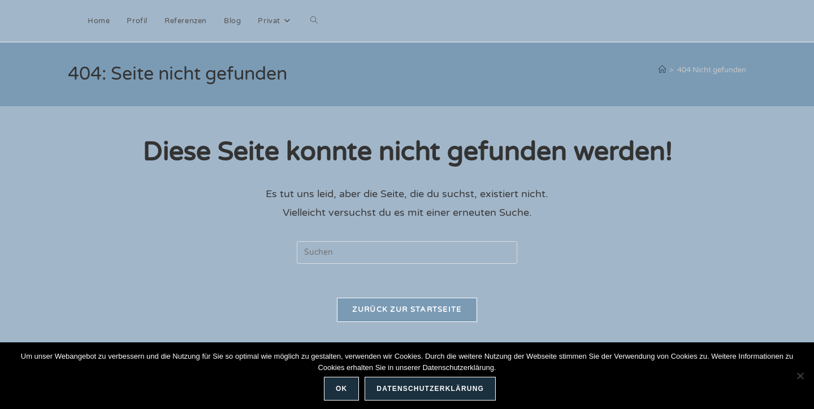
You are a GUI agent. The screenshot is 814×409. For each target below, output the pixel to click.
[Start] (662, 70)
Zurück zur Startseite (406, 309)
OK (341, 389)
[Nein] (800, 375)
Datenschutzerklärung (430, 389)
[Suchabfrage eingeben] (407, 252)
